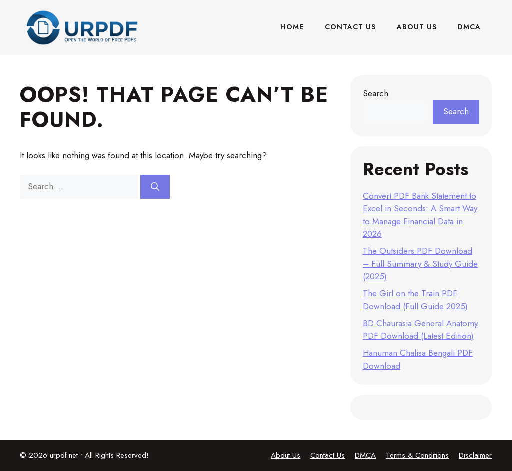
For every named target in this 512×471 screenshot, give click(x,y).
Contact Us (350, 27)
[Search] (155, 187)
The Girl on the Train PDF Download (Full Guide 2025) (415, 299)
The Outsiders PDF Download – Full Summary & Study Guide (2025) (420, 263)
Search (375, 93)
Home (292, 27)
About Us (417, 27)
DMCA (469, 27)
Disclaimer (475, 455)
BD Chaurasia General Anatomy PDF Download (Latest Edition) (420, 329)
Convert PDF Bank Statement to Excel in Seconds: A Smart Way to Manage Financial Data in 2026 (420, 215)
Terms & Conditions (417, 455)
